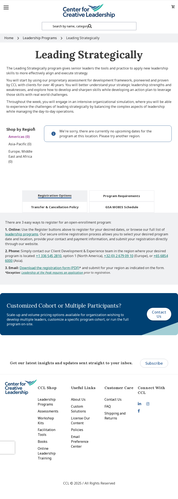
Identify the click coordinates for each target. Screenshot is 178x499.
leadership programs (21, 234)
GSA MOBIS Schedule (121, 207)
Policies (77, 429)
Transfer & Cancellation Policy (55, 207)
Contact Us (113, 399)
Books (42, 441)
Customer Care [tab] (118, 387)
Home (9, 38)
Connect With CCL (151, 390)
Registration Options (55, 195)
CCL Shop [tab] (47, 387)
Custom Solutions (78, 409)
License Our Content (80, 420)
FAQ (107, 406)
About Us (78, 399)
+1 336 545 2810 (49, 256)
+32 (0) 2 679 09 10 (118, 256)
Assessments (48, 411)
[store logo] (89, 11)
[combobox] (89, 26)
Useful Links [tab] (83, 387)
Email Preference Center (79, 441)
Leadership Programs (40, 38)
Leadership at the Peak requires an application (52, 273)
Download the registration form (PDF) (49, 268)
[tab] (54, 195)
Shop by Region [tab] (20, 129)
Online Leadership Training (47, 453)
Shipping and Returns (115, 415)
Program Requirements (121, 196)
